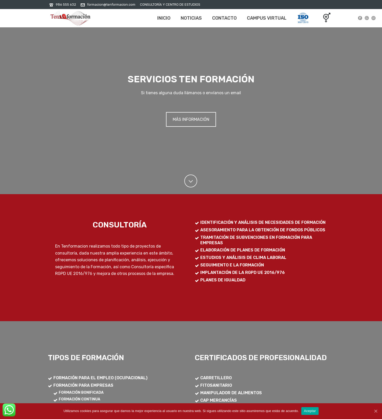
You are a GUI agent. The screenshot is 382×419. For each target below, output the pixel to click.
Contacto (224, 18)
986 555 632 (66, 4)
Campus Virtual (266, 18)
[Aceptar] (375, 411)
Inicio (163, 18)
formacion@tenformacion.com (111, 4)
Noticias (191, 18)
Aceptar (310, 411)
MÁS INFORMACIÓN (191, 119)
